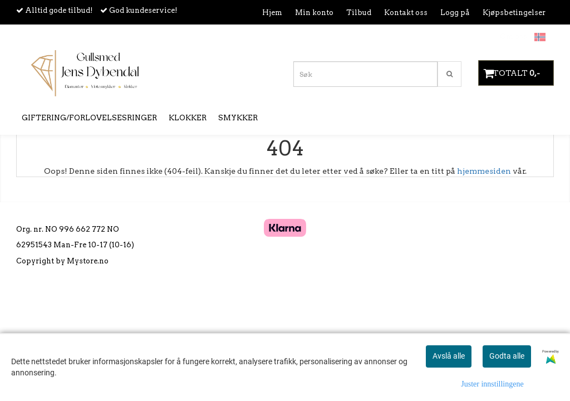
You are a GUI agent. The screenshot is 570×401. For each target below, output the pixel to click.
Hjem (272, 12)
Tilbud (358, 12)
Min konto (314, 12)
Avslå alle (449, 355)
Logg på (455, 12)
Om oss (513, 36)
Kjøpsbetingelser (514, 12)
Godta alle (506, 355)
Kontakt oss (406, 12)
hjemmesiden (484, 171)
